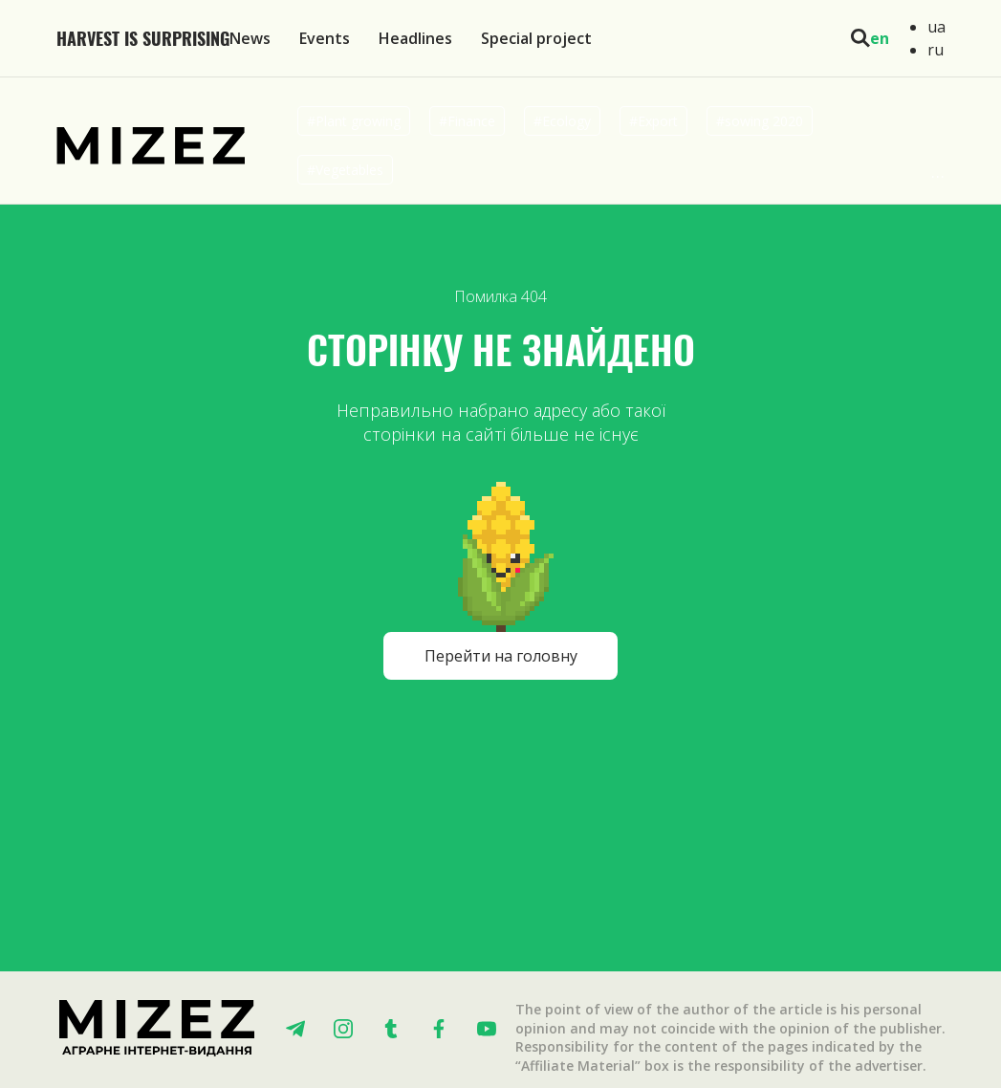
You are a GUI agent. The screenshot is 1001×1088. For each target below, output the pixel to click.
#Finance (467, 121)
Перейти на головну (500, 655)
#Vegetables (345, 170)
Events (324, 38)
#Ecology (562, 121)
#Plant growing (354, 121)
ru (935, 49)
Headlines (415, 38)
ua (936, 26)
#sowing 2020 (759, 121)
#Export (653, 121)
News (250, 38)
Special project (536, 38)
